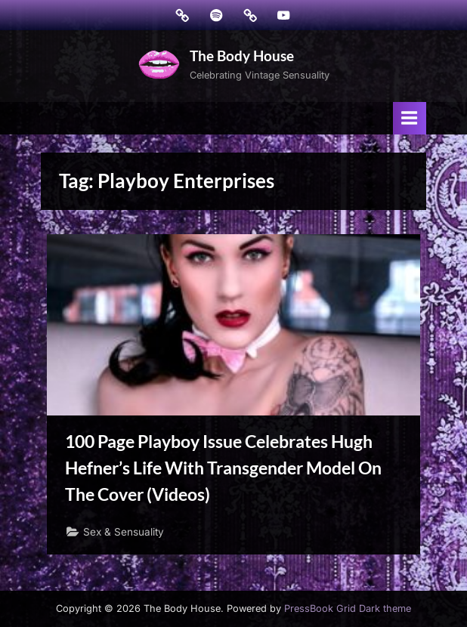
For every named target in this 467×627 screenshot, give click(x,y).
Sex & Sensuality (123, 532)
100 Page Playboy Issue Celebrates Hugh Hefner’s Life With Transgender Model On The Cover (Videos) (223, 468)
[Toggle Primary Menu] (409, 118)
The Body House (242, 55)
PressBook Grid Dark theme (347, 608)
